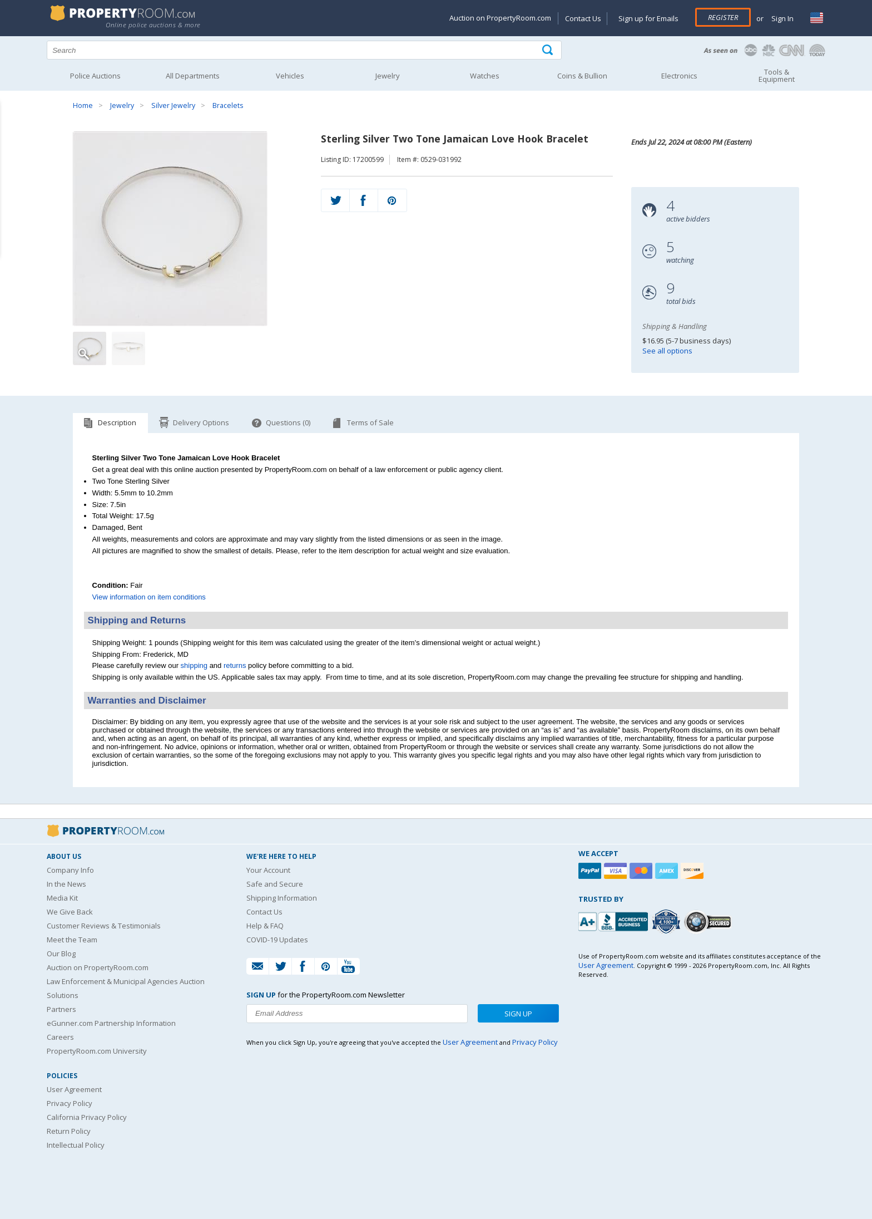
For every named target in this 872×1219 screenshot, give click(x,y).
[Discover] (693, 871)
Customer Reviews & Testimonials (104, 926)
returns (235, 665)
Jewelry (122, 105)
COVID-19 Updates (277, 940)
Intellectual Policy (76, 1145)
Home (83, 105)
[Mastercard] (642, 871)
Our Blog (61, 953)
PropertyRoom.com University (97, 1051)
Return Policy (69, 1131)
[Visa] (617, 871)
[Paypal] (591, 871)
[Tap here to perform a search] (549, 50)
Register (723, 17)
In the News (66, 884)
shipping (194, 665)
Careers (60, 1037)
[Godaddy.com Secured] (709, 921)
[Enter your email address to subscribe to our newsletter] (357, 1013)
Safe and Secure (274, 884)
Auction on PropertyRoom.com (500, 18)
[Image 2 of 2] (128, 348)
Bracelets (227, 105)
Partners (61, 1009)
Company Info (70, 870)
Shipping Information (281, 898)
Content (11, 141)
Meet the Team (72, 940)
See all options (667, 351)
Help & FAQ (265, 926)
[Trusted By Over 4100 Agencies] (667, 921)
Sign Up (518, 1014)
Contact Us (583, 18)
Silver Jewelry (173, 105)
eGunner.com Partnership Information (111, 1023)
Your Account (268, 870)
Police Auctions (95, 76)
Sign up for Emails (648, 18)
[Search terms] (304, 50)
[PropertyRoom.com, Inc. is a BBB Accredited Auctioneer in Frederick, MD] (614, 920)
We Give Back (70, 912)
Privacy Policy (69, 1103)
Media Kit (62, 898)
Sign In (782, 18)
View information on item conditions (149, 597)
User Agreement (74, 1089)
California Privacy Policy (87, 1117)
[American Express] (668, 871)
